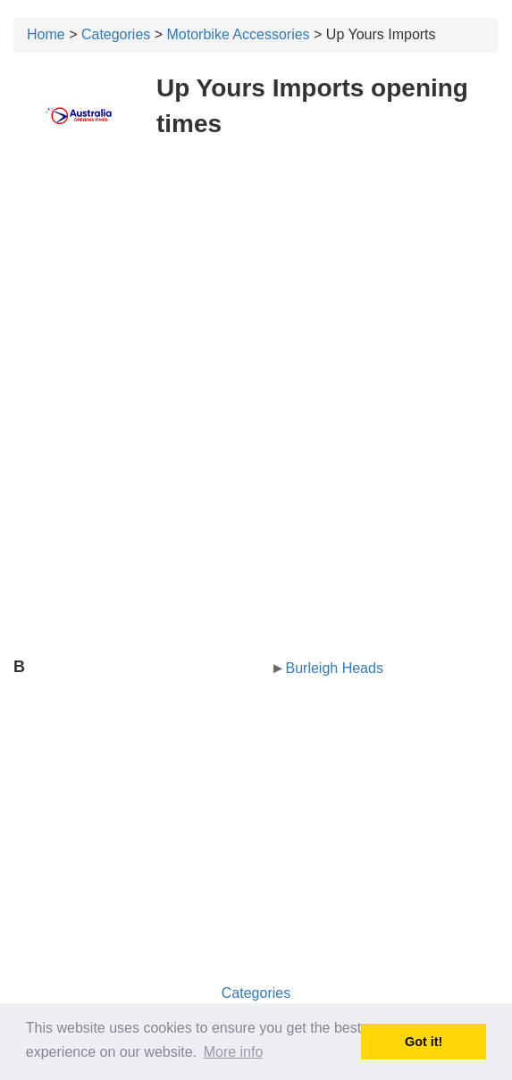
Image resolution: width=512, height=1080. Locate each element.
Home (46, 34)
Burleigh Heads (334, 668)
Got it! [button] (423, 1041)
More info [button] (234, 1051)
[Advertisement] (256, 284)
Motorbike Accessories (238, 34)
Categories (115, 34)
